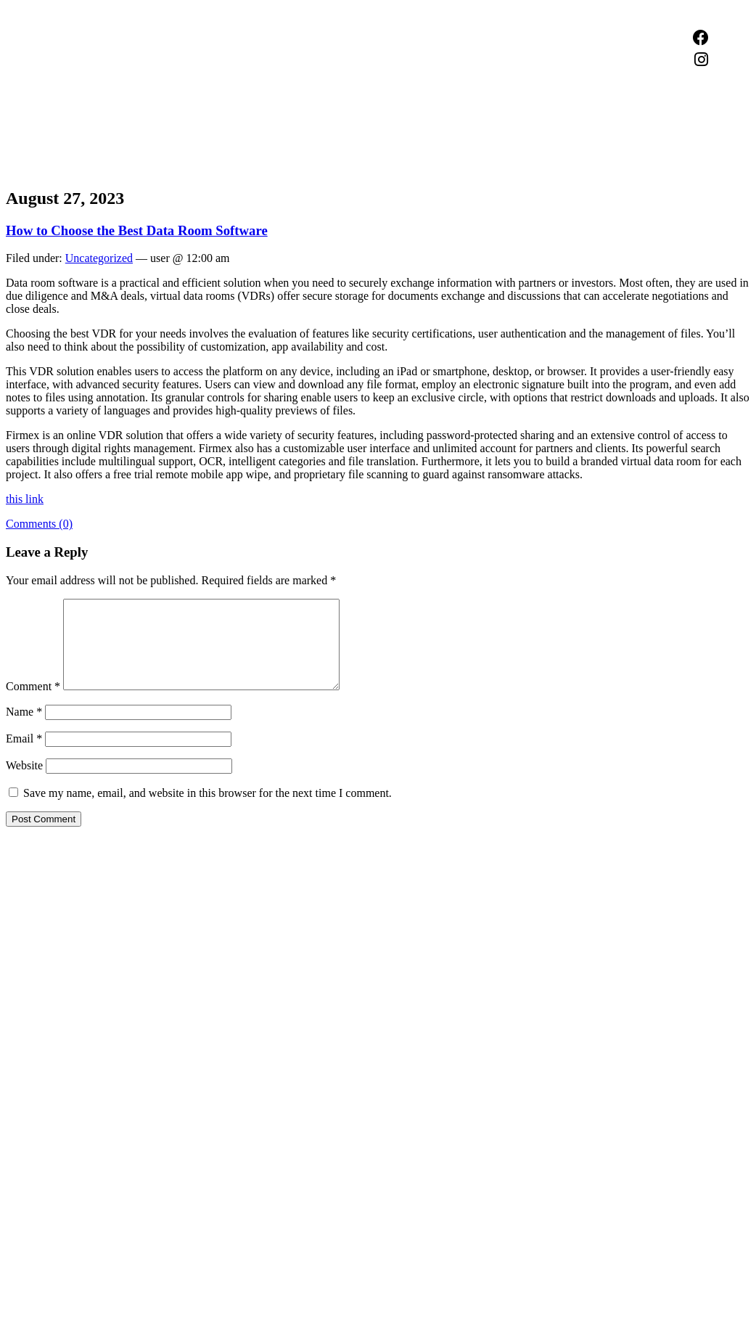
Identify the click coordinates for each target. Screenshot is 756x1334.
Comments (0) (39, 523)
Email (24, 756)
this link (25, 499)
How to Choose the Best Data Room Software (137, 230)
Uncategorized (99, 258)
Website (24, 783)
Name (24, 729)
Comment (33, 703)
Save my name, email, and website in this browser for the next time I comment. (207, 810)
